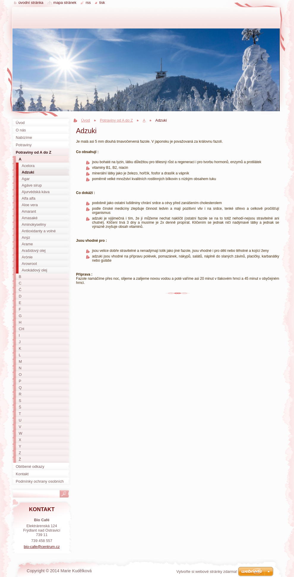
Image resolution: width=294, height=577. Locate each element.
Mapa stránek (65, 2)
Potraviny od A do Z (116, 120)
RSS (88, 2)
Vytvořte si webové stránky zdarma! (206, 571)
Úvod (85, 120)
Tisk (102, 2)
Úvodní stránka (30, 2)
